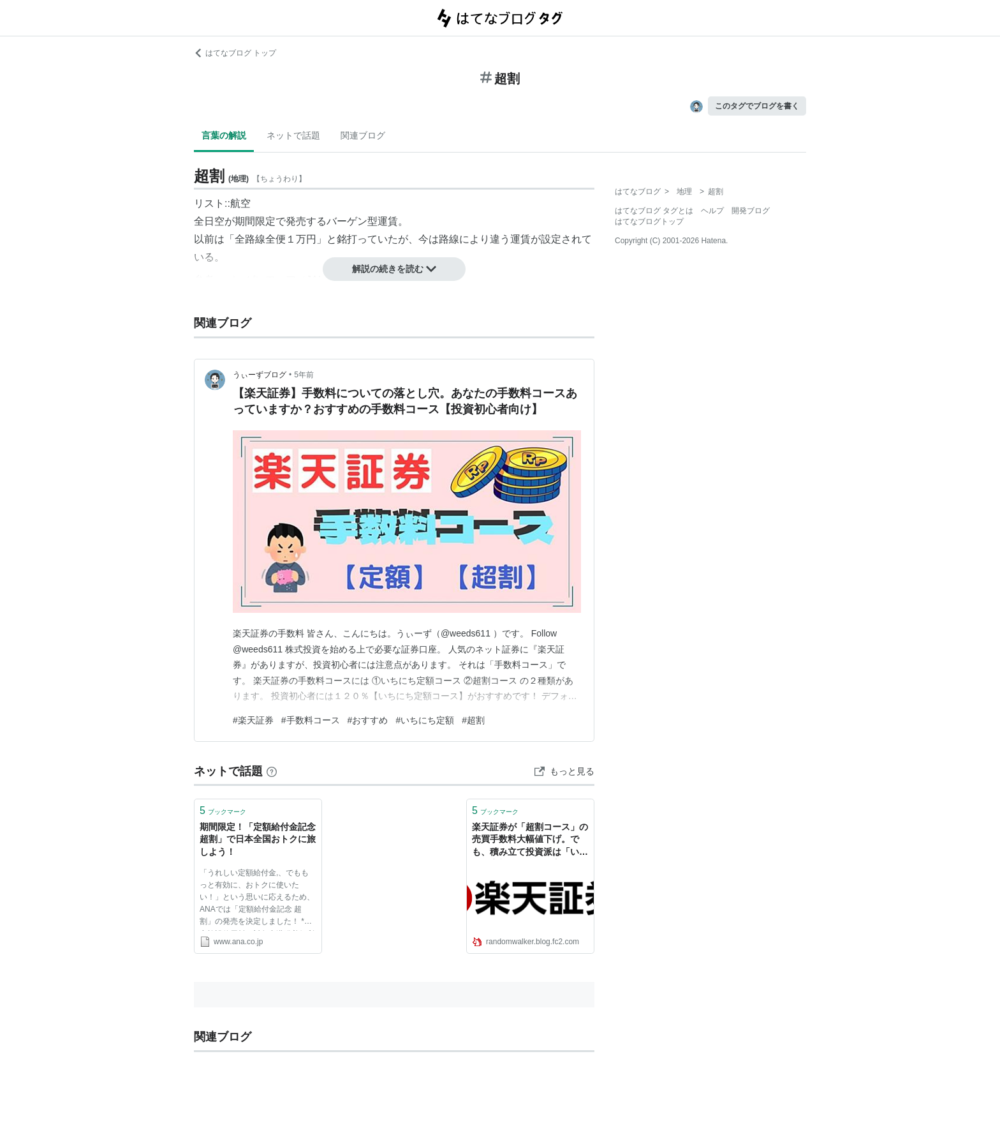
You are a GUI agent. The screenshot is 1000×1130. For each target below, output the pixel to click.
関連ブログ (363, 135)
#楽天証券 (253, 720)
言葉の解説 (224, 135)
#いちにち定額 (424, 720)
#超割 (473, 720)
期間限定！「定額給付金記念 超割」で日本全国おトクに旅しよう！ (258, 839)
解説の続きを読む (394, 269)
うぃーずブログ (259, 374)
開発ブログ (751, 210)
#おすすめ (368, 720)
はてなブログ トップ (235, 53)
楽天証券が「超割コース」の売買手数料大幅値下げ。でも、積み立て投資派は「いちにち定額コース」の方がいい (530, 840)
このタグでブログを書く (757, 106)
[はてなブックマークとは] (272, 771)
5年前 (304, 374)
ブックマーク (223, 810)
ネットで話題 (293, 135)
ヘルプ (712, 210)
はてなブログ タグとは (654, 210)
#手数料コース (310, 720)
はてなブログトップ (649, 221)
